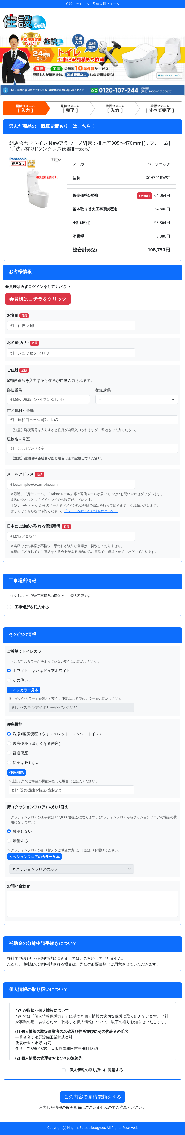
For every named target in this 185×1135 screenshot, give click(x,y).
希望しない (22, 831)
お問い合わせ (18, 886)
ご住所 (18, 370)
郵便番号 (14, 390)
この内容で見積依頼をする (92, 1096)
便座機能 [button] (16, 772)
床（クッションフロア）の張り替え (37, 807)
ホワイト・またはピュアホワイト (41, 670)
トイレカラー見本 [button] (23, 689)
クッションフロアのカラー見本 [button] (34, 856)
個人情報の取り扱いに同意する (94, 1069)
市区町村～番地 (20, 410)
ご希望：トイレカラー (26, 651)
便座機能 (14, 724)
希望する (20, 840)
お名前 (18, 315)
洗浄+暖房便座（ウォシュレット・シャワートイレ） (58, 733)
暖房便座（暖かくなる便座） (37, 743)
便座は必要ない (26, 762)
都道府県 (103, 390)
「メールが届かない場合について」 (91, 511)
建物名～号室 (18, 439)
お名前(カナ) (23, 342)
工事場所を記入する (32, 607)
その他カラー (24, 680)
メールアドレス (25, 474)
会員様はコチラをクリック (38, 299)
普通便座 (20, 753)
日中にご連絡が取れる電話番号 (39, 526)
